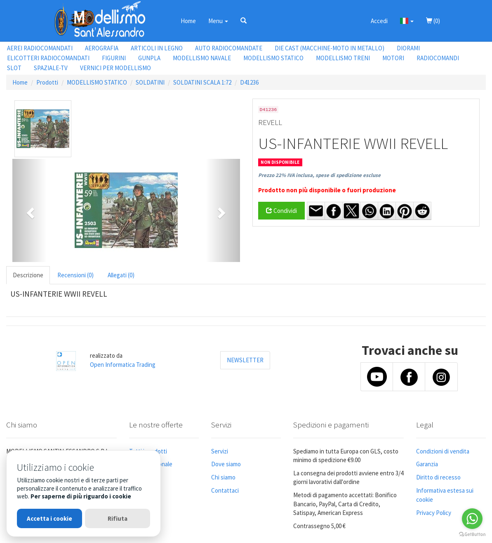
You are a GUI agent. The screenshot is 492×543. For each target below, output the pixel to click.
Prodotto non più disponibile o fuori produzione (327, 190)
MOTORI (393, 58)
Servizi (219, 451)
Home (188, 21)
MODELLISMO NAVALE (202, 58)
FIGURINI (114, 58)
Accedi (379, 21)
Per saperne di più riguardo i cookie (81, 496)
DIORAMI (408, 48)
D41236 (249, 82)
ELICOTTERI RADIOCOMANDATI (48, 58)
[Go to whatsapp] (472, 518)
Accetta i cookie (49, 518)
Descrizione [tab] (28, 275)
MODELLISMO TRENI (343, 58)
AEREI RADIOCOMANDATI (40, 48)
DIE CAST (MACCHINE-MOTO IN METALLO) (329, 48)
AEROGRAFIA (101, 48)
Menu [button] (218, 21)
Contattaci (225, 490)
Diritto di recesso (438, 477)
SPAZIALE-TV (51, 68)
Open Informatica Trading (122, 364)
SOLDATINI (150, 82)
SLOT (14, 68)
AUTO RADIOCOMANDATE (228, 48)
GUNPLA (149, 58)
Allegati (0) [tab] (121, 275)
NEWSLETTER (245, 360)
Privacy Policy (433, 513)
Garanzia (427, 464)
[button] (243, 20)
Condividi (281, 211)
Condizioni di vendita (442, 451)
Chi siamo (223, 477)
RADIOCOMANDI (438, 58)
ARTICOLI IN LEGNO (157, 48)
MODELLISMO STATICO (273, 58)
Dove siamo (226, 464)
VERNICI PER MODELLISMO (115, 68)
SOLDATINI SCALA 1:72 (202, 82)
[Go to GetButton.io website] (472, 534)
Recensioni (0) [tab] (75, 275)
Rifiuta (117, 518)
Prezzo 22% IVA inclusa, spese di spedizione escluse (319, 175)
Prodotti (47, 82)
